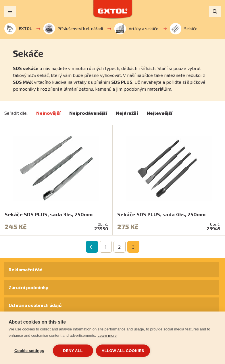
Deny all (72, 351)
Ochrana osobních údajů (35, 305)
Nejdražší (127, 113)
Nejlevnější (159, 113)
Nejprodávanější (88, 113)
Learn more (106, 335)
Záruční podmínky (28, 287)
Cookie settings (29, 351)
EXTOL (18, 28)
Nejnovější (48, 113)
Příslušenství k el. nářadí (73, 28)
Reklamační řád (26, 269)
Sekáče (183, 28)
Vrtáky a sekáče (136, 28)
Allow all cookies (123, 351)
